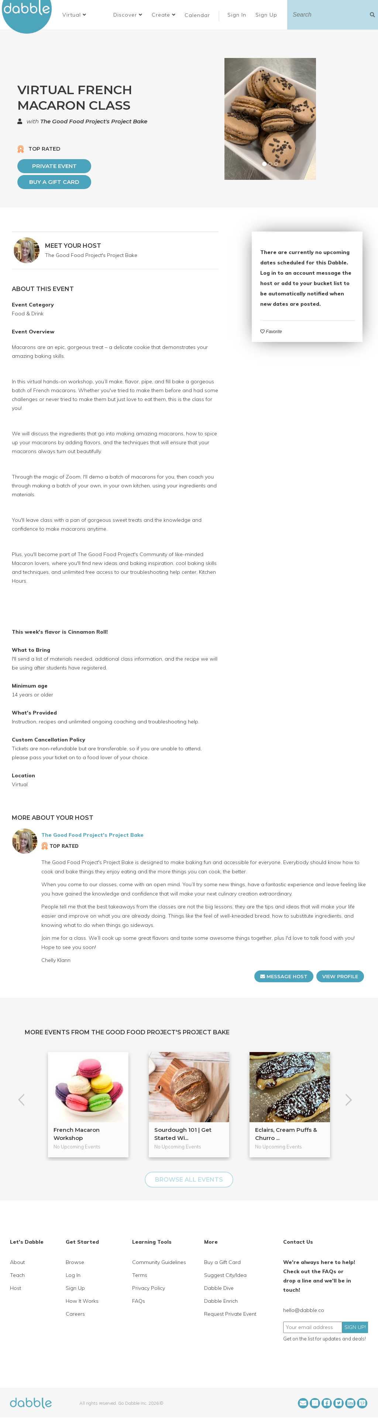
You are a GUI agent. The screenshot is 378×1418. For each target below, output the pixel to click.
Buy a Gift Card (54, 181)
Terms (139, 1275)
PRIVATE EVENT (54, 165)
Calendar (197, 15)
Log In (73, 1275)
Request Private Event (230, 1314)
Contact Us (298, 1242)
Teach (17, 1275)
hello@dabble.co (303, 1310)
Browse (75, 1262)
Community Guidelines (159, 1262)
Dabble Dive (219, 1288)
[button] (74, 14)
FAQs (138, 1301)
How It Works (82, 1301)
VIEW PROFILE (340, 976)
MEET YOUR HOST (73, 245)
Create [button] (164, 14)
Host (15, 1288)
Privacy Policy (148, 1288)
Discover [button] (127, 14)
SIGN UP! (355, 1327)
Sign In (237, 14)
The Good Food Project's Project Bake (93, 121)
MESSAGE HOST (283, 976)
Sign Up (267, 14)
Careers (75, 1314)
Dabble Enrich (221, 1301)
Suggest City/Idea (225, 1275)
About (17, 1262)
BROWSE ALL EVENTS (189, 1179)
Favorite (271, 331)
